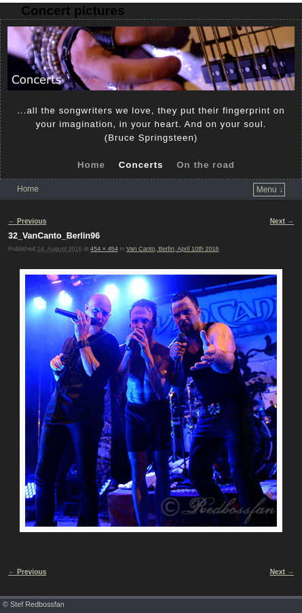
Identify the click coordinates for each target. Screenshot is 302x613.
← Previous (27, 221)
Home (91, 165)
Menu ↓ (270, 189)
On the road (205, 165)
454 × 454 (104, 248)
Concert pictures (72, 10)
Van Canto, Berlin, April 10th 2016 (172, 248)
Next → (282, 221)
